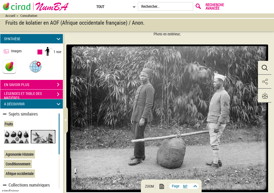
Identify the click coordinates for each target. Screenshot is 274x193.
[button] (35, 66)
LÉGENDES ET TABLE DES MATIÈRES (33, 95)
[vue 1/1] (185, 186)
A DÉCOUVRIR (33, 104)
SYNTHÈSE (33, 38)
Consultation (28, 15)
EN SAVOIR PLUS (33, 84)
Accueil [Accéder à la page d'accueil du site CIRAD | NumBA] (10, 15)
